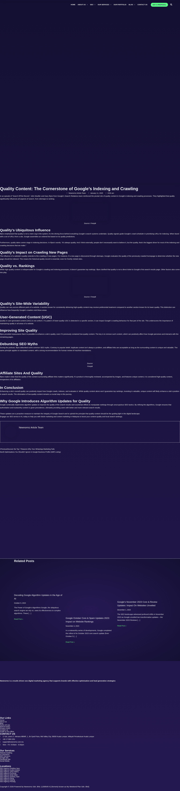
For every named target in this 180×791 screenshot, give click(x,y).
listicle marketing (48, 417)
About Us (3, 719)
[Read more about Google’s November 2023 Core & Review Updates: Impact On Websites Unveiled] (141, 579)
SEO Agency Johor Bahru (10, 771)
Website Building (6, 751)
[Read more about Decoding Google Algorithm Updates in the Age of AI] (38, 575)
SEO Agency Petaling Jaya (10, 767)
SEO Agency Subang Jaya (10, 776)
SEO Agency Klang (7, 778)
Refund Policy (5, 724)
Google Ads (4, 756)
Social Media (5, 760)
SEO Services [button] (6, 754)
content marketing (66, 417)
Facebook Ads (5, 758)
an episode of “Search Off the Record (16, 196)
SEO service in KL (17, 417)
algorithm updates (31, 405)
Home (2, 717)
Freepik (93, 223)
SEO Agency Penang (8, 781)
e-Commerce (5, 753)
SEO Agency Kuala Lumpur (10, 769)
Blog (2, 720)
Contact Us (4, 727)
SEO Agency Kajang (8, 780)
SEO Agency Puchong (8, 773)
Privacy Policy (5, 726)
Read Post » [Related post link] (19, 616)
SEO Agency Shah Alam (9, 774)
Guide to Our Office (7, 729)
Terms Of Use (5, 722)
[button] (83, 4)
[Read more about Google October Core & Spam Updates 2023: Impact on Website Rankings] (90, 587)
